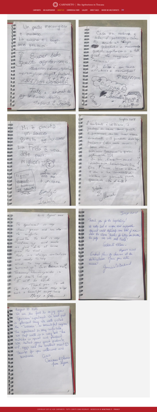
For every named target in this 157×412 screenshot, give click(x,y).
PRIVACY (117, 409)
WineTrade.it (107, 409)
